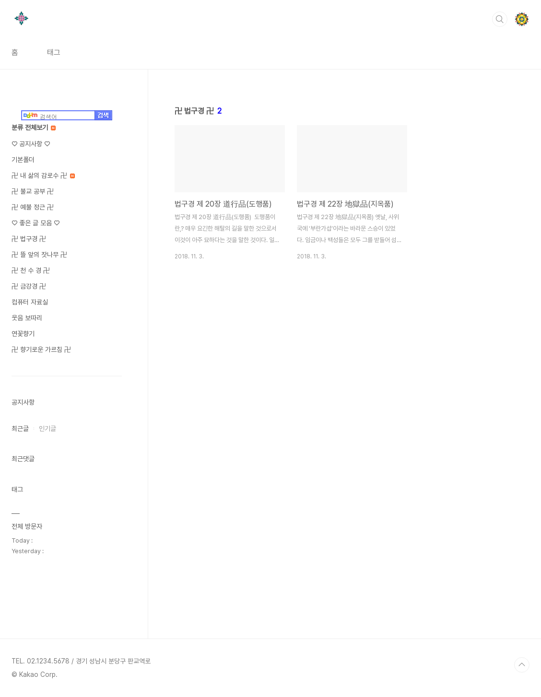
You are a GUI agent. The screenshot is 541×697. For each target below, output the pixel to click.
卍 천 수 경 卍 (31, 270)
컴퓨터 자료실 (30, 302)
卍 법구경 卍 (29, 239)
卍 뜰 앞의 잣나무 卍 (39, 254)
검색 (500, 19)
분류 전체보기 (34, 127)
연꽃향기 (23, 333)
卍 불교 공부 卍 (33, 191)
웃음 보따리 (27, 318)
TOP (521, 665)
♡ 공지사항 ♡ (31, 144)
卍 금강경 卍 (29, 286)
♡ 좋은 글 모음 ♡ (35, 223)
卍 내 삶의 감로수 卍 (43, 175)
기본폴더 (23, 159)
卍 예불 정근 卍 (33, 207)
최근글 (20, 428)
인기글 (47, 428)
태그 (53, 52)
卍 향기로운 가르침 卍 (41, 349)
